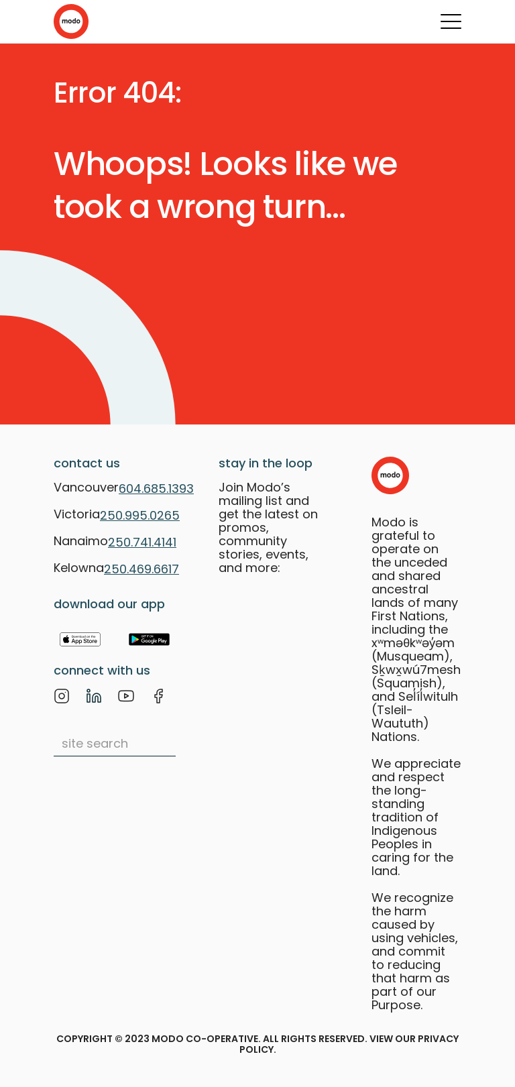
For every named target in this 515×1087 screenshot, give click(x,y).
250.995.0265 (140, 515)
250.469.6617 (141, 569)
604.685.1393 (156, 488)
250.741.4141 (142, 542)
